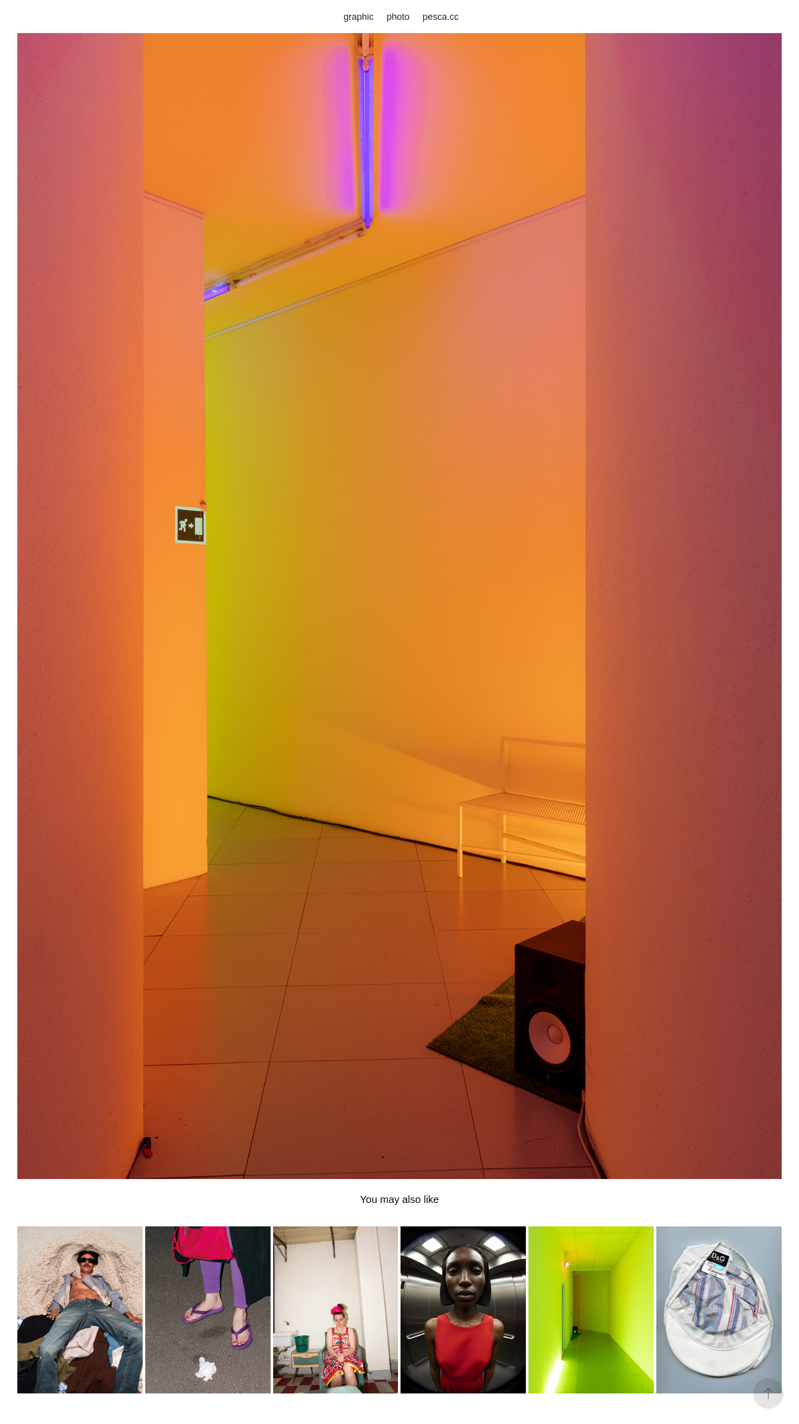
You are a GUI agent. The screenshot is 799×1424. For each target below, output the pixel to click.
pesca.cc (440, 17)
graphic (358, 17)
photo (398, 17)
